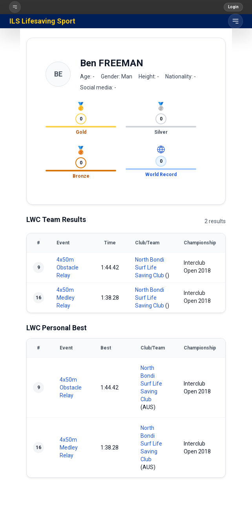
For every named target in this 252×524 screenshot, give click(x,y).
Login (233, 7)
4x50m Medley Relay (66, 298)
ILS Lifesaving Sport (42, 21)
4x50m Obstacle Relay (68, 267)
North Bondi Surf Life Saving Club (149, 267)
